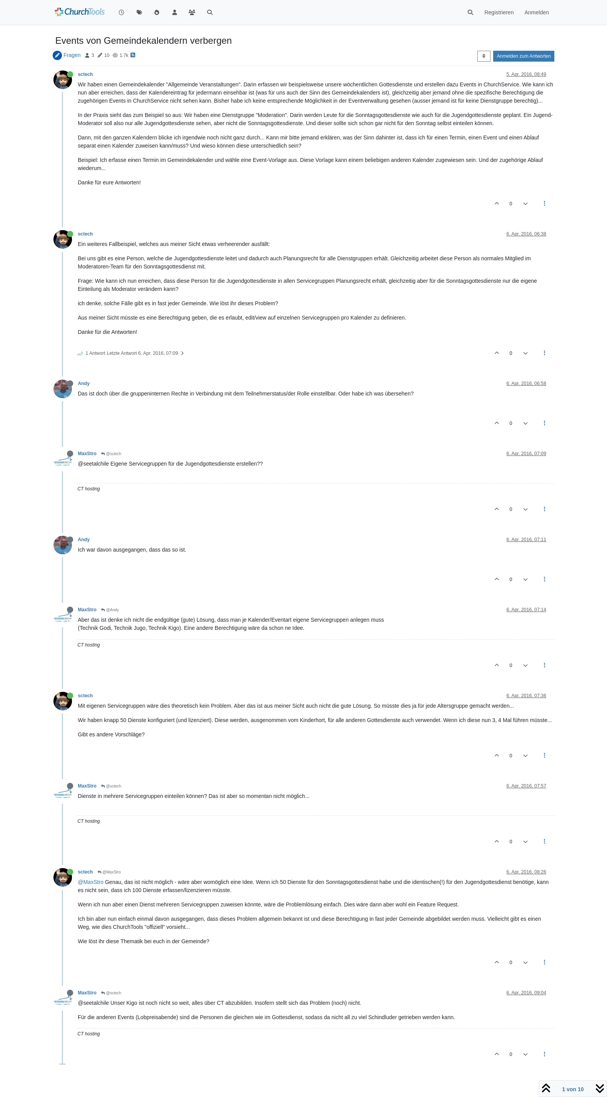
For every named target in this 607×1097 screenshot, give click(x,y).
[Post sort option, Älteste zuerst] (483, 56)
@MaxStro (109, 872)
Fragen (72, 55)
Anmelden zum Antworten (524, 56)
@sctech (111, 454)
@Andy (110, 610)
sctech (85, 74)
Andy (84, 383)
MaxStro (87, 453)
